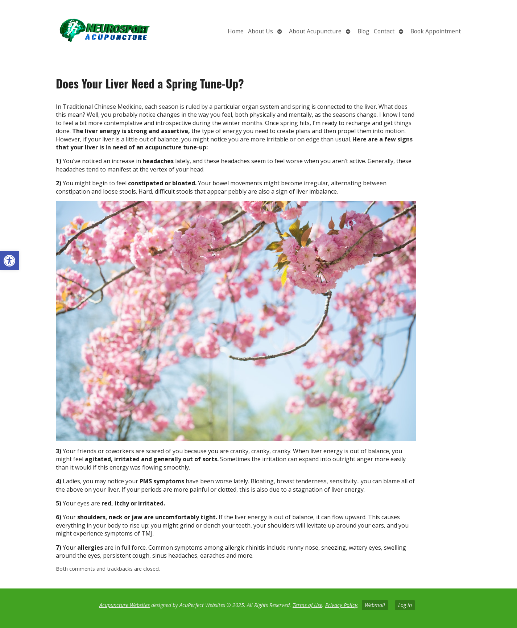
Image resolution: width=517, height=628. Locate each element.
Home (236, 31)
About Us (260, 31)
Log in (405, 605)
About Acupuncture (315, 31)
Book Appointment (435, 31)
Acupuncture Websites (124, 605)
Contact (384, 31)
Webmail (375, 605)
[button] (9, 260)
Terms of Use (307, 605)
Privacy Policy (341, 605)
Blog (363, 31)
